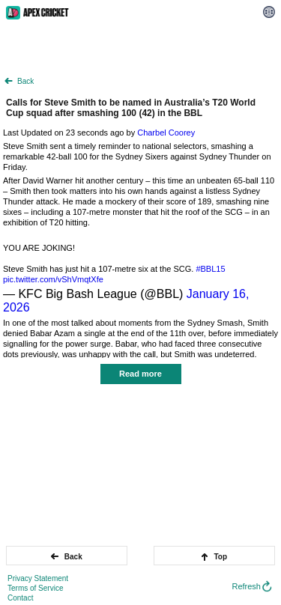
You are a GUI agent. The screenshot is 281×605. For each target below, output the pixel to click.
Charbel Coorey (166, 132)
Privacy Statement (37, 578)
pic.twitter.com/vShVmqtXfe (53, 279)
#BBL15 (210, 268)
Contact (20, 598)
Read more (140, 373)
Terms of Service (35, 588)
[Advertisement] (140, 47)
